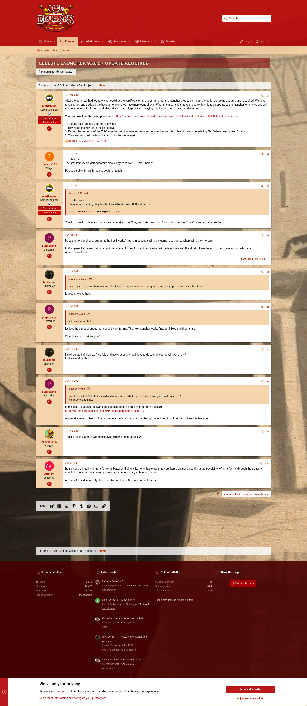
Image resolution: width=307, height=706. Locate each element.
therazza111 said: (79, 193)
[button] (54, 41)
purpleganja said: (78, 279)
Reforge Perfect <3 (112, 581)
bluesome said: (77, 314)
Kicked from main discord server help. (123, 618)
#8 (267, 381)
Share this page (243, 583)
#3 (267, 186)
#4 (267, 235)
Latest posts (108, 572)
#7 (267, 349)
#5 (267, 271)
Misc (104, 626)
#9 (267, 431)
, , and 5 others (89, 141)
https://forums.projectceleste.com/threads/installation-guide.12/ (105, 410)
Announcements (111, 668)
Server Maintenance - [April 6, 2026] (122, 659)
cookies (65, 691)
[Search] (246, 18)
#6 (267, 306)
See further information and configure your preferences (73, 698)
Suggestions (109, 589)
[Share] (262, 95)
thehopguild (85, 594)
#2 (267, 154)
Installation (108, 608)
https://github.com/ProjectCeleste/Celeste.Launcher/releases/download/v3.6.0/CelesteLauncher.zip (176, 116)
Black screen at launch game (118, 599)
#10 (267, 463)
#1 (267, 95)
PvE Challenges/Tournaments (119, 649)
